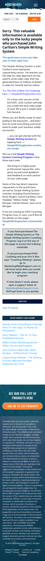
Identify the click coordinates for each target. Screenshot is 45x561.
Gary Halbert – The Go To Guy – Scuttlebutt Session (20, 336)
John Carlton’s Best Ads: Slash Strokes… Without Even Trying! (19, 351)
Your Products (10, 307)
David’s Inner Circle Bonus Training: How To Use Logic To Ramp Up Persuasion (22, 327)
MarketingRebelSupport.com (22, 288)
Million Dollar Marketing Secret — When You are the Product (21, 344)
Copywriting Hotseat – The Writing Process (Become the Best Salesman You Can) (22, 360)
